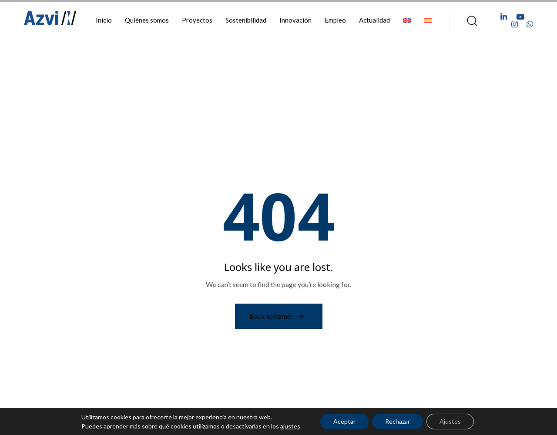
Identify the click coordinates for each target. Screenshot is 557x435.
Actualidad (374, 20)
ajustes (290, 426)
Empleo (335, 20)
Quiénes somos (147, 20)
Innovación (295, 20)
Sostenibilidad (245, 20)
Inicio (104, 20)
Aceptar (344, 421)
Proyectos (197, 20)
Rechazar (397, 421)
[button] (469, 20)
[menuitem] (406, 20)
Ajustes (450, 421)
